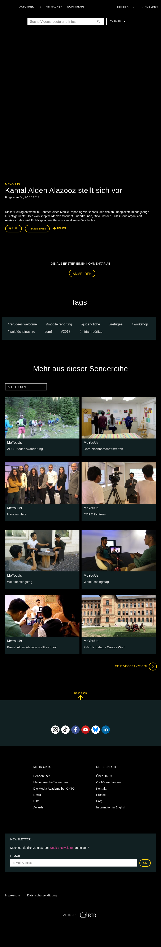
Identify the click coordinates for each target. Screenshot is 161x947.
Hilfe (36, 800)
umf (49, 331)
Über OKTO (104, 775)
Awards (38, 806)
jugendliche (91, 323)
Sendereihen (42, 775)
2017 (66, 331)
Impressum (12, 894)
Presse (101, 794)
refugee (116, 323)
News (37, 794)
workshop (141, 323)
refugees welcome (23, 323)
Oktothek (27, 6)
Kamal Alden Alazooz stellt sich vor (30, 646)
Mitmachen (55, 6)
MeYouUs (12, 184)
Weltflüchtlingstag (19, 581)
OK (145, 862)
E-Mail (15, 855)
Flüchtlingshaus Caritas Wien (103, 646)
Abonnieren (37, 228)
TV (41, 6)
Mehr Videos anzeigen (135, 666)
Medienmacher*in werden (50, 781)
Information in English (111, 806)
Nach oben (80, 695)
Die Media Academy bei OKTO (54, 788)
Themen (117, 21)
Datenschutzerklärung (42, 894)
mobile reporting (60, 323)
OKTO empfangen (108, 781)
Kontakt (101, 788)
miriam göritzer (93, 331)
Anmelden (82, 273)
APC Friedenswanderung (24, 448)
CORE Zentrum (94, 513)
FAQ (99, 800)
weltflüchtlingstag (22, 331)
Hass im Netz (16, 513)
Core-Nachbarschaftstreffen (102, 448)
